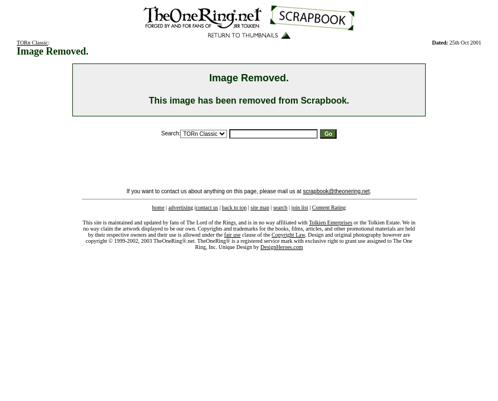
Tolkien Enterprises (330, 222)
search (280, 207)
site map (259, 207)
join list (299, 207)
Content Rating (329, 207)
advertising (181, 207)
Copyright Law (288, 235)
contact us (207, 207)
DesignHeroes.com (281, 247)
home (158, 207)
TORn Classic (32, 43)
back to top (234, 207)
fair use (232, 235)
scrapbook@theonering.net (336, 191)
